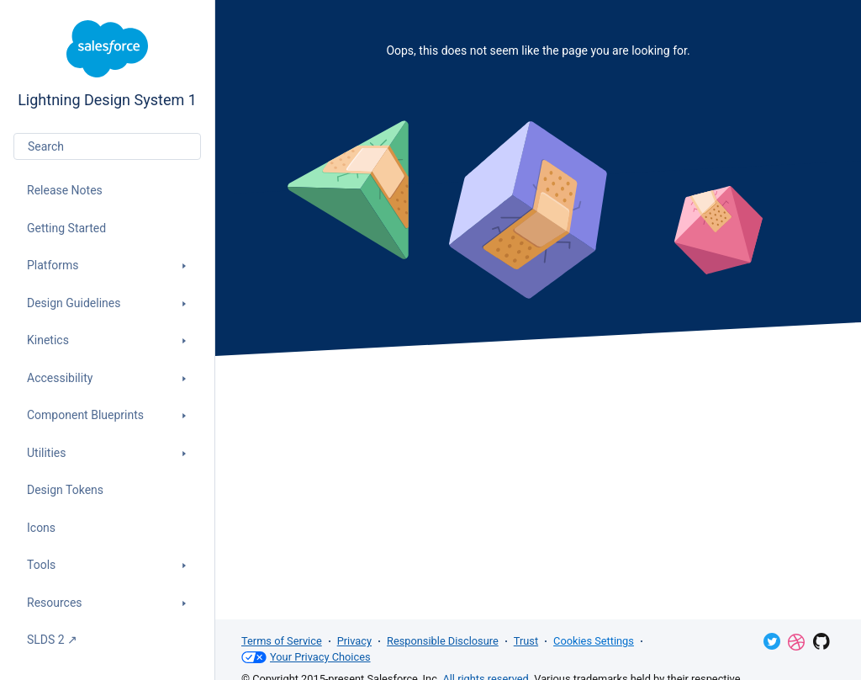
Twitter (771, 641)
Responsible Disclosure (443, 641)
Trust (526, 641)
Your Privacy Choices (306, 657)
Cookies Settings (593, 641)
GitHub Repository (821, 641)
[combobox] (107, 146)
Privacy (354, 641)
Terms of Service (281, 641)
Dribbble (796, 642)
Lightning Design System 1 (107, 64)
